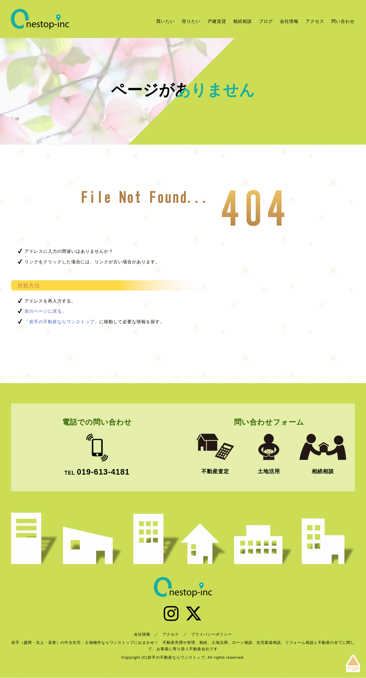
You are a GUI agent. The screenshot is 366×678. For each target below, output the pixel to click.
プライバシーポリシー (211, 634)
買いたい (165, 21)
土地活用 (269, 471)
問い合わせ (343, 21)
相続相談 (242, 21)
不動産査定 (215, 471)
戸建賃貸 (217, 21)
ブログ (266, 21)
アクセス (315, 21)
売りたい (191, 21)
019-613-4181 (103, 471)
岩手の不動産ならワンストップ (40, 19)
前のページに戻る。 (46, 311)
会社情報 (289, 21)
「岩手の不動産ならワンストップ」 (62, 321)
